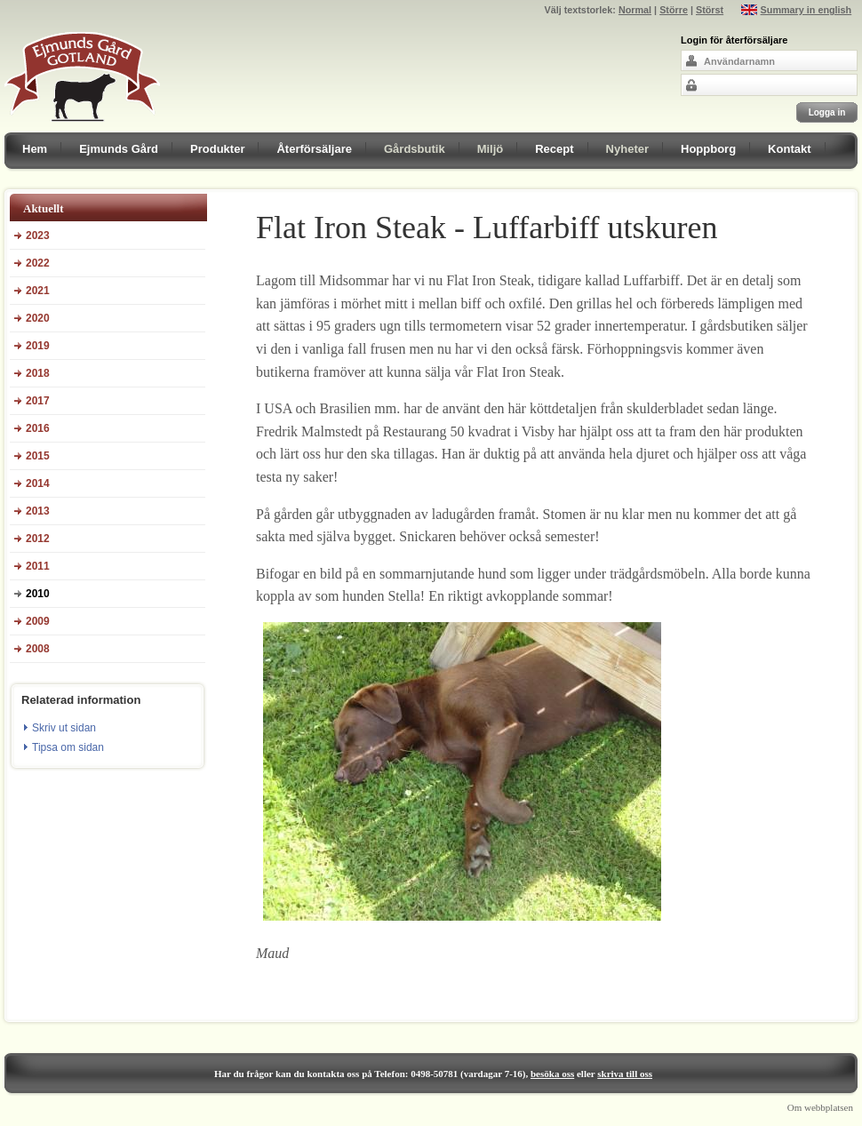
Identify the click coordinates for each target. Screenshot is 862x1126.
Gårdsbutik (414, 149)
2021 (38, 290)
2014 (38, 483)
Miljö (490, 149)
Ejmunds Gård (118, 149)
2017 (38, 401)
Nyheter (627, 149)
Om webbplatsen (820, 1107)
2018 (38, 373)
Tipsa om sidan (68, 747)
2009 (38, 621)
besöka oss (552, 1073)
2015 (38, 456)
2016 (38, 428)
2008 (38, 649)
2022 (38, 263)
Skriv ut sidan (64, 728)
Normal (635, 9)
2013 (38, 511)
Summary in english (806, 9)
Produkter (217, 149)
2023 (38, 235)
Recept (554, 149)
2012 (38, 538)
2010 (38, 593)
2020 (38, 318)
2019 (38, 345)
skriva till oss (624, 1073)
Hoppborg (708, 149)
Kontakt (789, 149)
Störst (709, 9)
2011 (38, 566)
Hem (34, 149)
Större (673, 9)
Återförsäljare (314, 149)
